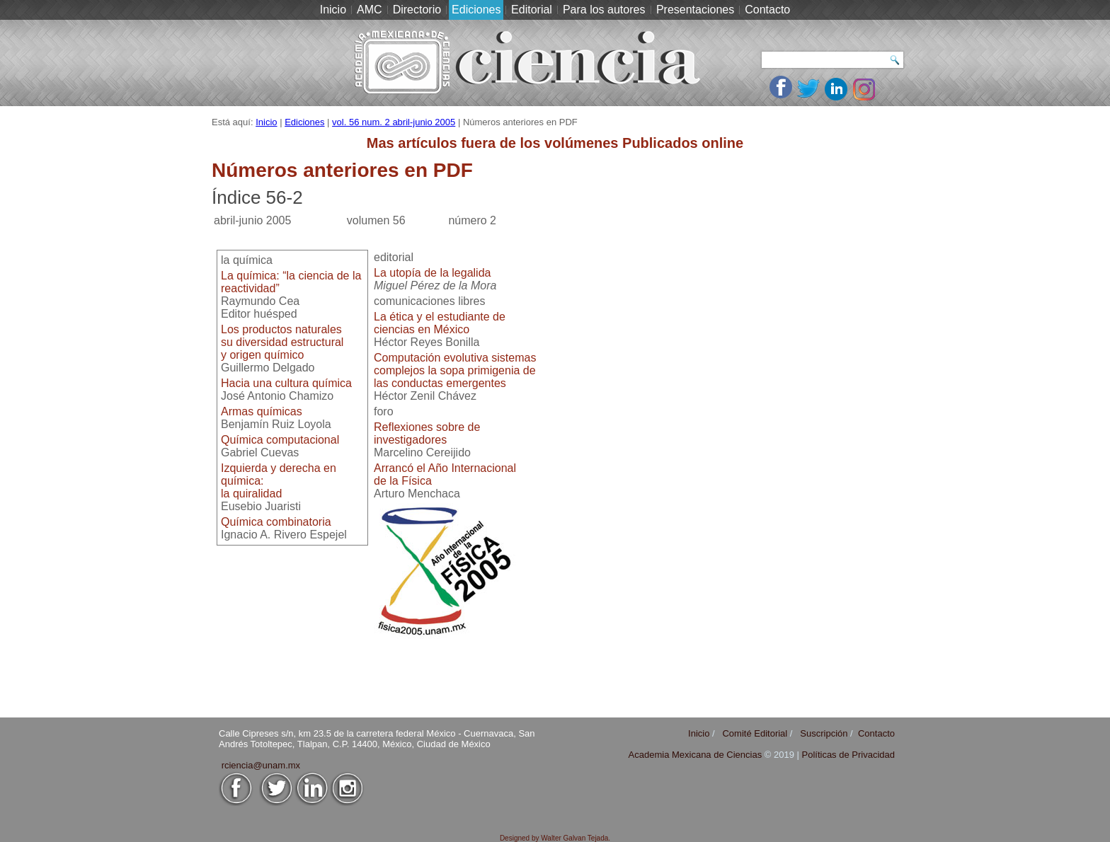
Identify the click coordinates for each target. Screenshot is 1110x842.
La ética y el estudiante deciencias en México (439, 323)
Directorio (417, 10)
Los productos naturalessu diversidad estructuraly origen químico (282, 342)
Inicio (333, 10)
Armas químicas (261, 411)
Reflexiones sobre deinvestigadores (427, 433)
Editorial (531, 10)
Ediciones (476, 10)
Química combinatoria (276, 522)
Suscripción (823, 733)
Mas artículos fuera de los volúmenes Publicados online (555, 143)
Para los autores (604, 10)
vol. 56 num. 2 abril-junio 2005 (393, 122)
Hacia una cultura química (286, 383)
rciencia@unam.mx (261, 765)
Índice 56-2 (257, 197)
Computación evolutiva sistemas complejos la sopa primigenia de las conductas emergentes (455, 370)
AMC (369, 10)
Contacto (767, 10)
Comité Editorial (754, 733)
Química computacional (280, 440)
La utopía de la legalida (432, 273)
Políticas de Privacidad (848, 754)
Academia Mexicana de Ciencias (697, 754)
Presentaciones (695, 10)
